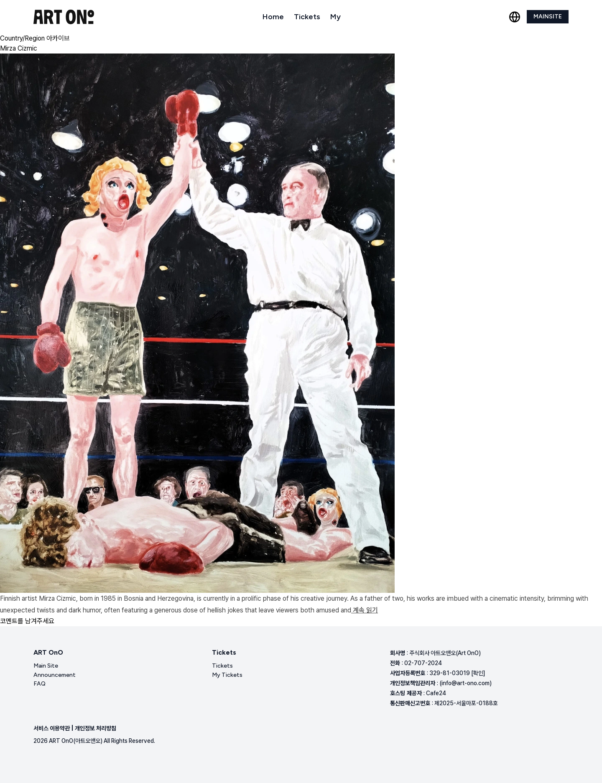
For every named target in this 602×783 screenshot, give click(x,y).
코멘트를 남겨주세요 (27, 621)
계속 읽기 (364, 610)
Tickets (307, 16)
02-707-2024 (423, 663)
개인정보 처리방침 (95, 728)
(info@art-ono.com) (465, 683)
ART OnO (48, 652)
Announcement (54, 674)
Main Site (45, 665)
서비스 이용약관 (51, 728)
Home (273, 16)
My (335, 16)
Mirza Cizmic (18, 48)
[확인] (478, 673)
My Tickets (227, 674)
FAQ (39, 683)
